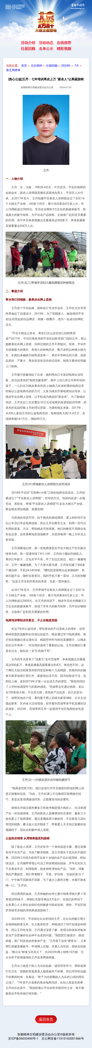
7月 (76, 65)
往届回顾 (28, 49)
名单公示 (46, 49)
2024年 (66, 65)
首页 (24, 65)
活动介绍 (28, 43)
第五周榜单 (13, 70)
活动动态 (46, 43)
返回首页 (46, 1019)
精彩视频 (64, 49)
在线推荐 (64, 43)
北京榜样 (36, 65)
